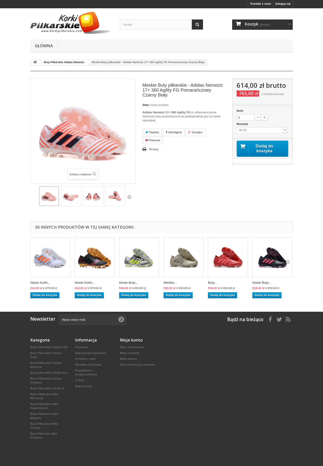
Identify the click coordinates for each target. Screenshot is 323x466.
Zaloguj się (282, 3)
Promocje (81, 347)
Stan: (146, 105)
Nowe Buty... (128, 282)
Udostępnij (174, 132)
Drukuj (153, 149)
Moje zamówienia (132, 347)
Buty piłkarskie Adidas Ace (49, 372)
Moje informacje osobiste (137, 364)
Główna (44, 45)
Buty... (212, 282)
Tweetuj (152, 132)
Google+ (195, 132)
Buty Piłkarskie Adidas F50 (49, 347)
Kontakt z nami (260, 3)
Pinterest (152, 140)
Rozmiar (243, 124)
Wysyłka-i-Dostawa (88, 364)
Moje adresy (128, 359)
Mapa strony (83, 386)
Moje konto (131, 340)
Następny (129, 197)
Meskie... (170, 282)
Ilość (240, 110)
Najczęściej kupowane (90, 353)
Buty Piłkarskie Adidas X (47, 388)
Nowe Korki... (40, 282)
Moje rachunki (130, 353)
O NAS (79, 380)
